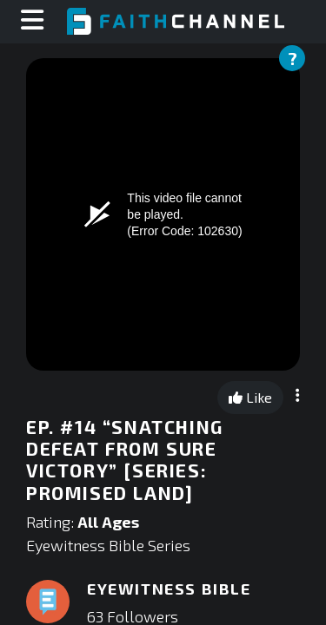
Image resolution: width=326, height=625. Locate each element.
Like (250, 397)
